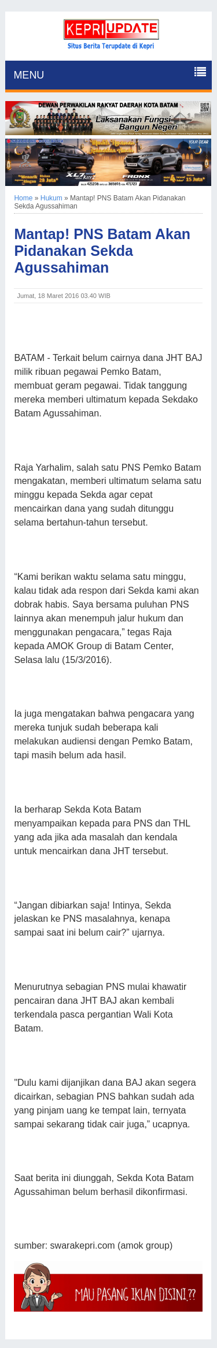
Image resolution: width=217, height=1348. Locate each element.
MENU (28, 75)
